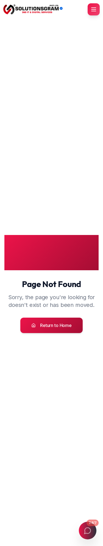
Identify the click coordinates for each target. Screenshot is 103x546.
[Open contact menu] (87, 530)
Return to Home (51, 325)
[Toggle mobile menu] (94, 9)
